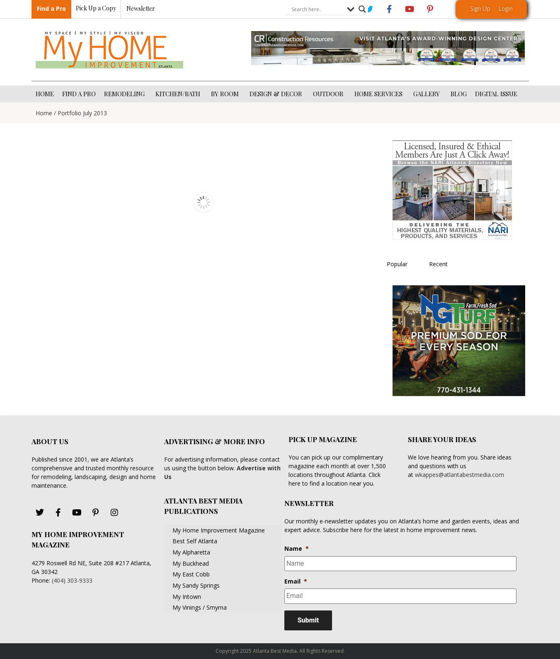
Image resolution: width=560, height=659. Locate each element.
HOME (45, 94)
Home (44, 113)
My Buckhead (190, 563)
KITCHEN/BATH (179, 94)
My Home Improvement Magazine (218, 530)
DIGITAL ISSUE (496, 94)
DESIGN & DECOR (277, 94)
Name (296, 548)
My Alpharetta (191, 552)
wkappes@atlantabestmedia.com (459, 475)
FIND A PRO (79, 94)
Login (506, 8)
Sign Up (480, 8)
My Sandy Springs (196, 585)
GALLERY (427, 94)
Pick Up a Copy (96, 8)
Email (295, 581)
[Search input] (317, 9)
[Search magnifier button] (362, 9)
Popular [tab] (397, 264)
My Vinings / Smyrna (199, 607)
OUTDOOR (329, 94)
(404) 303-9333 (72, 580)
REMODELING (125, 94)
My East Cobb (191, 574)
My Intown (186, 597)
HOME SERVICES (379, 94)
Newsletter (140, 9)
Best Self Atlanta (194, 541)
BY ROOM (226, 94)
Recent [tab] (438, 264)
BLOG (459, 94)
